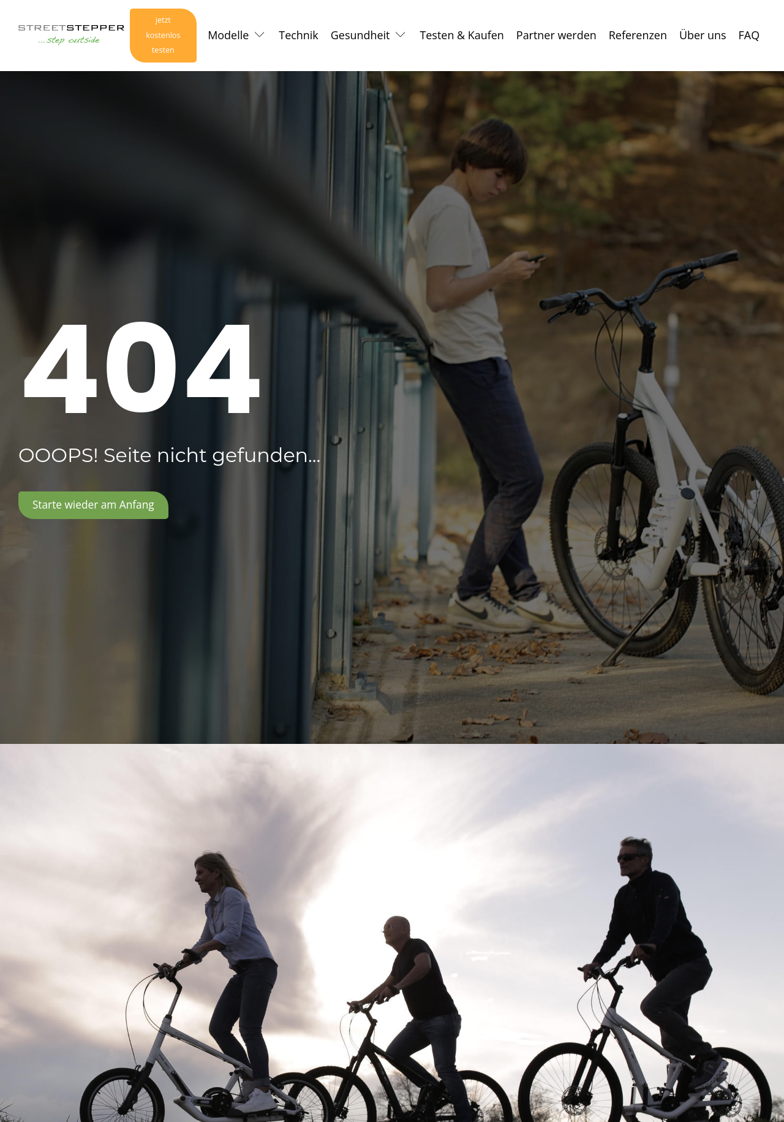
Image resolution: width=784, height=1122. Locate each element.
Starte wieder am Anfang (95, 508)
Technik (298, 36)
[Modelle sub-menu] (262, 36)
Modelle (228, 36)
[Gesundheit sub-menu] (403, 36)
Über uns (702, 36)
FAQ (749, 36)
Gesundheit (360, 36)
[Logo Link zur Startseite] (68, 36)
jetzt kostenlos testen (160, 36)
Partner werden (556, 36)
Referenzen (638, 36)
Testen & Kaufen (461, 36)
